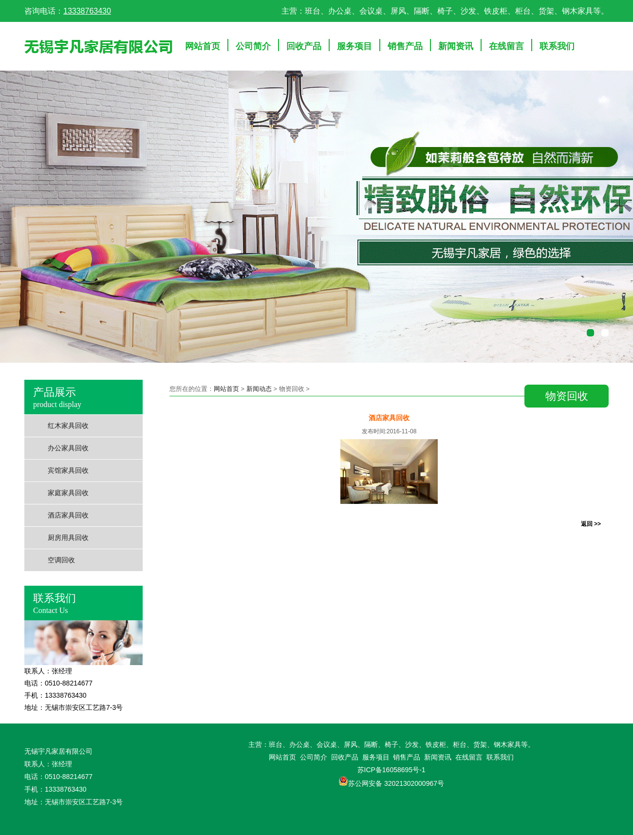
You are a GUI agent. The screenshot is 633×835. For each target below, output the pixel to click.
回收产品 (303, 46)
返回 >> (591, 523)
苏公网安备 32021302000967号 (396, 783)
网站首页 (202, 46)
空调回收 (61, 560)
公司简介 (253, 46)
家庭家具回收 (68, 493)
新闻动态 (259, 388)
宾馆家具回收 (68, 470)
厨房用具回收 (68, 537)
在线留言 (506, 46)
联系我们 (557, 46)
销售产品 (405, 46)
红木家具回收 (68, 425)
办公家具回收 (68, 448)
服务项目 (354, 46)
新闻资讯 (455, 46)
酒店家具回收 (68, 515)
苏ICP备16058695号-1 (391, 770)
